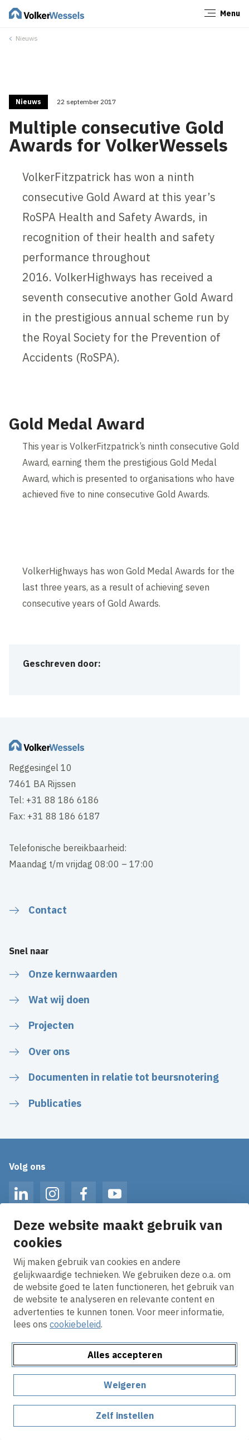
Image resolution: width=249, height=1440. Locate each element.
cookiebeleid (75, 1324)
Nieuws (27, 38)
